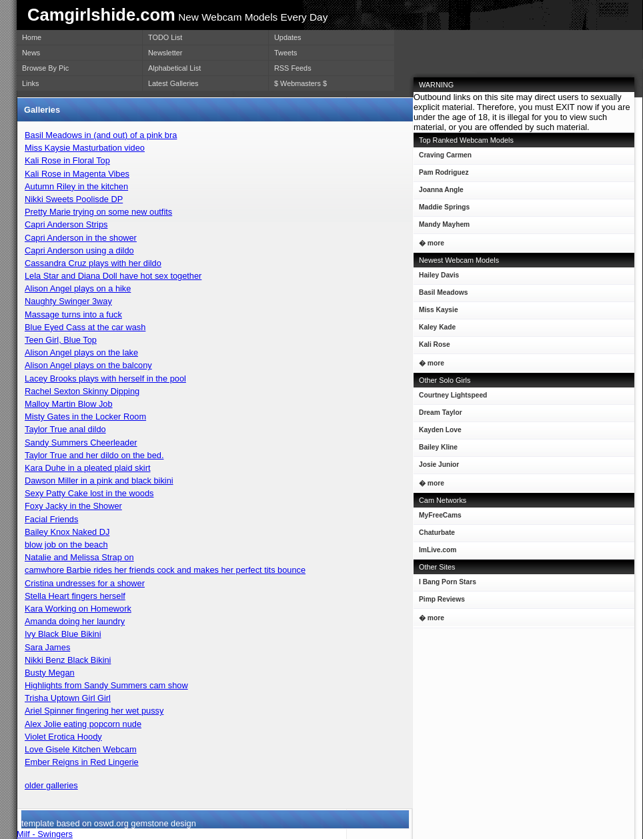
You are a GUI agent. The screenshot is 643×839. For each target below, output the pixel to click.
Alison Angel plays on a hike (78, 288)
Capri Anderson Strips (66, 224)
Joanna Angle (439, 192)
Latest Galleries (173, 83)
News (31, 53)
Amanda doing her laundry (75, 621)
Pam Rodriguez (441, 175)
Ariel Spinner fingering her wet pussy (94, 711)
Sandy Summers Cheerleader (81, 443)
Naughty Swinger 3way (68, 301)
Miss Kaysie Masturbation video (85, 148)
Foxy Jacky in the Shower (73, 506)
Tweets (285, 53)
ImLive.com (437, 550)
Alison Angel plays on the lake (81, 352)
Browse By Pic (45, 68)
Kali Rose (432, 347)
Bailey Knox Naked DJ (67, 532)
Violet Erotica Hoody (63, 737)
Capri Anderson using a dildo (79, 250)
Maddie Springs (442, 209)
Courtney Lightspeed (450, 397)
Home (31, 37)
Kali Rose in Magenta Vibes (77, 174)
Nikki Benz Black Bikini (68, 660)
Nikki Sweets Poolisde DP (74, 199)
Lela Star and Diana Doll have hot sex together (113, 276)
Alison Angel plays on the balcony (88, 365)
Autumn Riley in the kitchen (76, 186)
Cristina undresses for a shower (85, 583)
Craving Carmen (443, 157)
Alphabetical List (174, 68)
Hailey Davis (436, 277)
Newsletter (165, 53)
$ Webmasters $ (300, 83)
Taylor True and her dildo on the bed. (94, 455)
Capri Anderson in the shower (81, 238)
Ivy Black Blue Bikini (63, 634)
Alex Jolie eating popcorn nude (83, 724)
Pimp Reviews (442, 599)
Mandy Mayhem (442, 227)
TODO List (165, 37)
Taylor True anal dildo (65, 429)
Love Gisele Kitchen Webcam (81, 749)
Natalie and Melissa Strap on (79, 557)
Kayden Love (438, 432)
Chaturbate (437, 532)
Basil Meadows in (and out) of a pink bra (101, 135)
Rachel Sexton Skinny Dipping (82, 391)
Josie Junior (436, 467)
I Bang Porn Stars (447, 582)
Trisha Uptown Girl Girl (68, 698)
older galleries (51, 785)
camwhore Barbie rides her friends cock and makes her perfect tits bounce (165, 570)
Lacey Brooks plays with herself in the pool (105, 378)
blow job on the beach (66, 545)
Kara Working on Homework (78, 609)
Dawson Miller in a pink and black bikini (99, 481)
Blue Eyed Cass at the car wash (85, 327)
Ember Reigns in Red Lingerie (82, 762)
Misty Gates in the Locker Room (85, 416)
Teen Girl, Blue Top (61, 340)
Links (30, 83)
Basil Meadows (441, 295)
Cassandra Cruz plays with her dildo (93, 263)
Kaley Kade (435, 329)
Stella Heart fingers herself (75, 596)
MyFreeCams (440, 515)
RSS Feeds (292, 68)
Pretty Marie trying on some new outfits (98, 212)
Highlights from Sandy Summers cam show (106, 685)
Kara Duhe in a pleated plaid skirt (88, 468)
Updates (287, 37)
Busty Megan (50, 673)
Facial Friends (51, 519)
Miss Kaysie (436, 312)
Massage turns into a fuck (73, 314)
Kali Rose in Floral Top (67, 160)
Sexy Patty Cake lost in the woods (89, 493)
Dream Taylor (438, 415)
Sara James (47, 647)
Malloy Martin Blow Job (69, 404)
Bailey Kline (436, 450)
